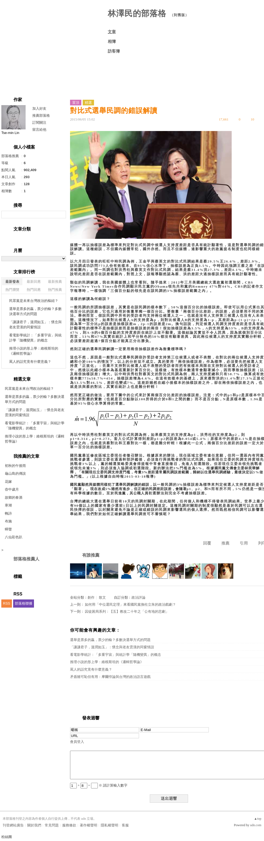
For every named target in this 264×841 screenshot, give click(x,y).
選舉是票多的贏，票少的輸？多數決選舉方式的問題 (35, 311)
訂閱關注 (39, 122)
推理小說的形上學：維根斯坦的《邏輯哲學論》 (33, 351)
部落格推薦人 (26, 559)
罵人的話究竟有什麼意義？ (30, 362)
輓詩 (8, 513)
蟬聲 (8, 529)
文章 (112, 32)
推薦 (225, 543)
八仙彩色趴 (13, 537)
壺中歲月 (12, 489)
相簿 (112, 41)
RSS (6, 603)
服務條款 (69, 825)
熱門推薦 (55, 290)
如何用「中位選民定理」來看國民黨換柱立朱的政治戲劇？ (130, 604)
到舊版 (179, 15)
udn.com (255, 825)
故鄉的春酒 (13, 497)
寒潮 (8, 505)
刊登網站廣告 (13, 825)
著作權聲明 (88, 825)
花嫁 (8, 482)
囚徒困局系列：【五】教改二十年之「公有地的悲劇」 (127, 611)
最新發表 (12, 282)
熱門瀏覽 (12, 290)
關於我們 (34, 825)
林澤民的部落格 (137, 13)
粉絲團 (6, 837)
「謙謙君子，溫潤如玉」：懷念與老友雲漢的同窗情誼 (35, 324)
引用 (244, 543)
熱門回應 (34, 290)
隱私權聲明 (109, 825)
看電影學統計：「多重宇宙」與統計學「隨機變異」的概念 (35, 338)
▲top (257, 819)
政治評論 (138, 597)
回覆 (207, 543)
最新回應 (34, 282)
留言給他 (39, 129)
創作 (91, 597)
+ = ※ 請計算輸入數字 (98, 785)
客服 (125, 825)
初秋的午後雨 (15, 466)
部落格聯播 (23, 603)
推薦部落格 (41, 115)
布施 (8, 521)
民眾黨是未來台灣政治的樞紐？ (33, 301)
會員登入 (77, 742)
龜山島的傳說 (15, 473)
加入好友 (39, 108)
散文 (102, 597)
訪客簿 (114, 51)
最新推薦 (55, 282)
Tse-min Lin (10, 133)
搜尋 (61, 214)
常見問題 (52, 825)
